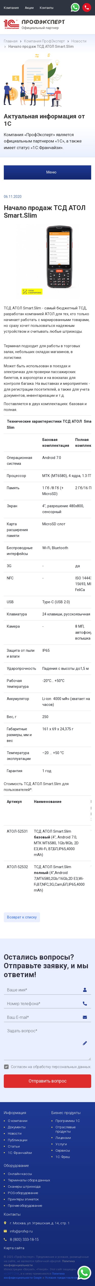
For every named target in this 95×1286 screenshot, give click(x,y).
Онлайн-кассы (20, 1174)
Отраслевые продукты (65, 1129)
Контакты (46, 8)
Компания (11, 8)
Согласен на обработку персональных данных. (51, 1067)
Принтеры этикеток (23, 1199)
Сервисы (62, 1150)
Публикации (17, 1140)
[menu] (86, 25)
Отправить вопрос (48, 1081)
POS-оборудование (23, 1193)
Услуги (61, 1144)
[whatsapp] (75, 7)
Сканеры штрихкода (24, 1186)
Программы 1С (67, 1121)
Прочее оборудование (25, 1205)
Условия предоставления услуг (65, 1277)
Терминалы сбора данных (29, 1180)
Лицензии (63, 1138)
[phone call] (86, 7)
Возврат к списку (22, 917)
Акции (29, 8)
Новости (15, 1133)
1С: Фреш (62, 1157)
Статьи (14, 1146)
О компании (17, 1121)
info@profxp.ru (21, 1231)
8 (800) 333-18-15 (24, 1239)
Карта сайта (14, 1248)
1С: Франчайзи (20, 1153)
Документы (17, 1127)
